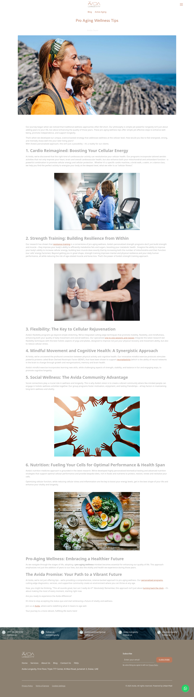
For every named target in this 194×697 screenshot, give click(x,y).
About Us (45, 663)
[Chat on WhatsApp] (185, 688)
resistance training (61, 244)
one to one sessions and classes (119, 337)
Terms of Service (42, 686)
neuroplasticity (124, 359)
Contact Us (66, 663)
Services (34, 663)
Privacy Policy (27, 686)
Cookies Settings (58, 686)
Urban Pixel (167, 686)
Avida (37, 606)
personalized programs (152, 580)
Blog (55, 663)
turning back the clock (153, 588)
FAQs (76, 663)
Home (25, 663)
